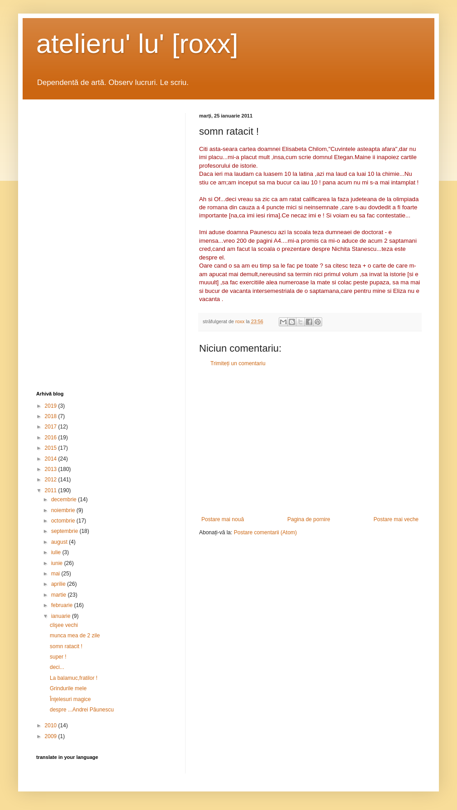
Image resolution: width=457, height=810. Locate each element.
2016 (51, 437)
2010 (51, 725)
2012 (51, 479)
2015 (51, 448)
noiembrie (63, 510)
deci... (57, 667)
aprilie (59, 584)
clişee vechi (64, 625)
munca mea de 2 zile (75, 635)
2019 (51, 406)
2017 (51, 427)
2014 (51, 459)
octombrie (63, 521)
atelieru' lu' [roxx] (137, 43)
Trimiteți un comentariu (238, 363)
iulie (56, 552)
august (60, 542)
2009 (51, 736)
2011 (51, 490)
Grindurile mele (68, 688)
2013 (51, 469)
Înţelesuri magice (70, 699)
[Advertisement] (310, 441)
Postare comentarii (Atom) (265, 532)
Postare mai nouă (222, 519)
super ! (58, 657)
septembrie (65, 531)
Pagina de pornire (308, 519)
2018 (51, 416)
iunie (57, 563)
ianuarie (61, 616)
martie (59, 595)
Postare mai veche (396, 519)
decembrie (64, 499)
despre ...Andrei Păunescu (82, 709)
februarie (62, 605)
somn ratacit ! (66, 646)
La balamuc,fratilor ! (73, 678)
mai (56, 573)
